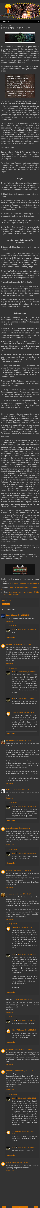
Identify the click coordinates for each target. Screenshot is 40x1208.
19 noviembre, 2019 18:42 (21, 828)
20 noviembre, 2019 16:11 (27, 1098)
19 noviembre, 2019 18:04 (23, 741)
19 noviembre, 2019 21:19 (22, 894)
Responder (10, 621)
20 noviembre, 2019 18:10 (27, 1030)
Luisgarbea (10, 1049)
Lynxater (9, 870)
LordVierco (10, 1071)
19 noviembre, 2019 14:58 (22, 644)
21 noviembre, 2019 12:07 (27, 672)
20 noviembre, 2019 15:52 (24, 1071)
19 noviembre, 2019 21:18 (22, 870)
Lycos (8, 615)
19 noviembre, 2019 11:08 (20, 615)
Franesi (9, 828)
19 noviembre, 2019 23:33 (27, 927)
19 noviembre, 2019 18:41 (21, 790)
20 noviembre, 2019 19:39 (27, 1147)
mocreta (9, 894)
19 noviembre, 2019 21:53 (23, 1000)
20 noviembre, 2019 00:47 (27, 853)
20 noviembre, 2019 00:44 (27, 954)
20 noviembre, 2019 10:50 (24, 1049)
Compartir (6, 604)
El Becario (10, 741)
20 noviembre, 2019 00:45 (27, 1020)
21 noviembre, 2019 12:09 (27, 699)
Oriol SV (9, 644)
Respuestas (13, 625)
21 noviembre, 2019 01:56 (19, 1162)
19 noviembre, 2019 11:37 (27, 629)
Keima (14, 712)
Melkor (8, 790)
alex (7, 1162)
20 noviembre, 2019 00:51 (27, 806)
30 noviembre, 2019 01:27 (26, 712)
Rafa (13, 629)
